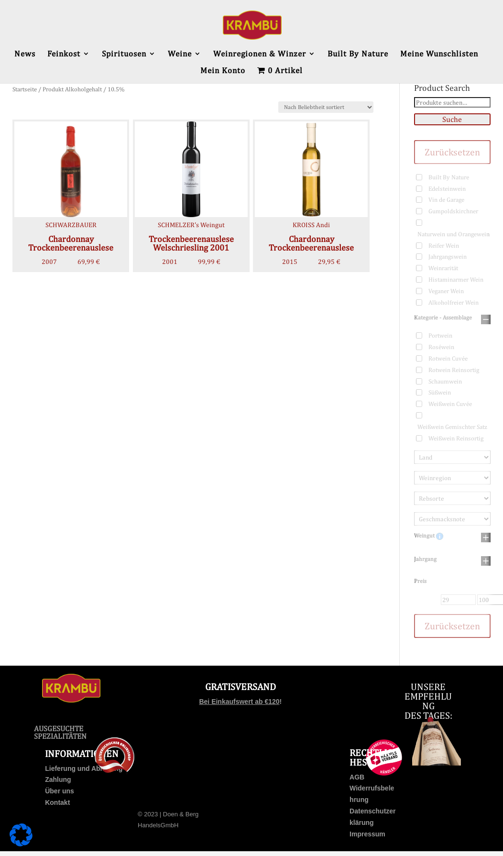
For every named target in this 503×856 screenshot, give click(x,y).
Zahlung (58, 779)
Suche (452, 119)
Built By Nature (358, 54)
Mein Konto (222, 71)
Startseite (24, 89)
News (24, 54)
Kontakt (57, 802)
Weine (180, 54)
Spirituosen (124, 54)
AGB (357, 777)
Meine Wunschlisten (439, 54)
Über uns (59, 791)
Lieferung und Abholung (83, 768)
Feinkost (63, 54)
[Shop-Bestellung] (325, 107)
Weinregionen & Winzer (259, 54)
